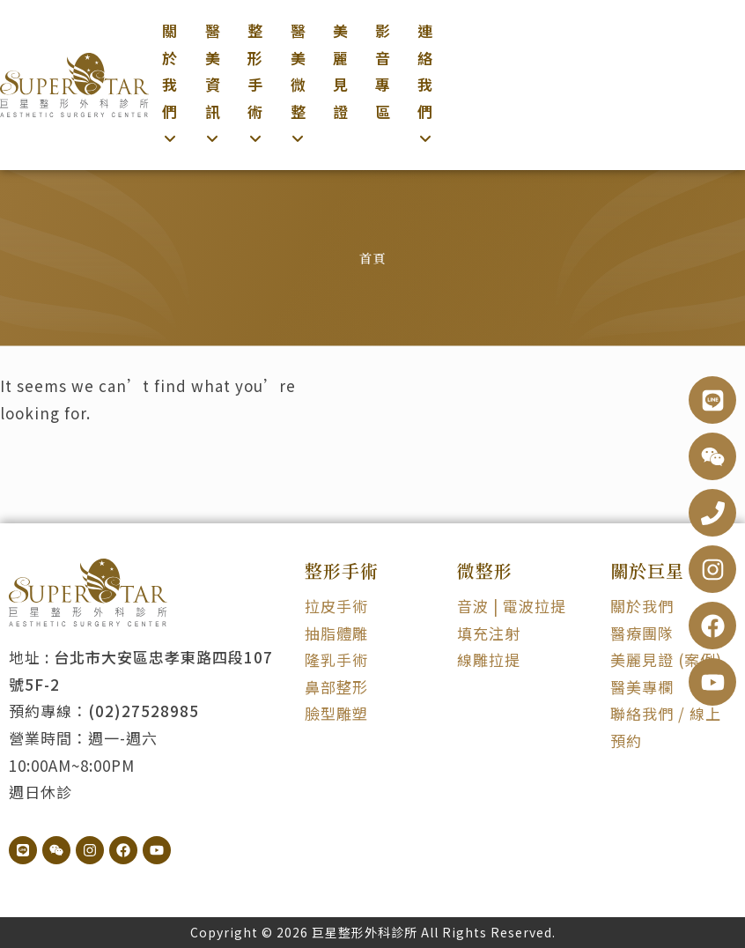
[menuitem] (170, 85)
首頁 (372, 257)
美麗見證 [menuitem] (341, 70)
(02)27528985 (143, 711)
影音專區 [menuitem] (383, 70)
